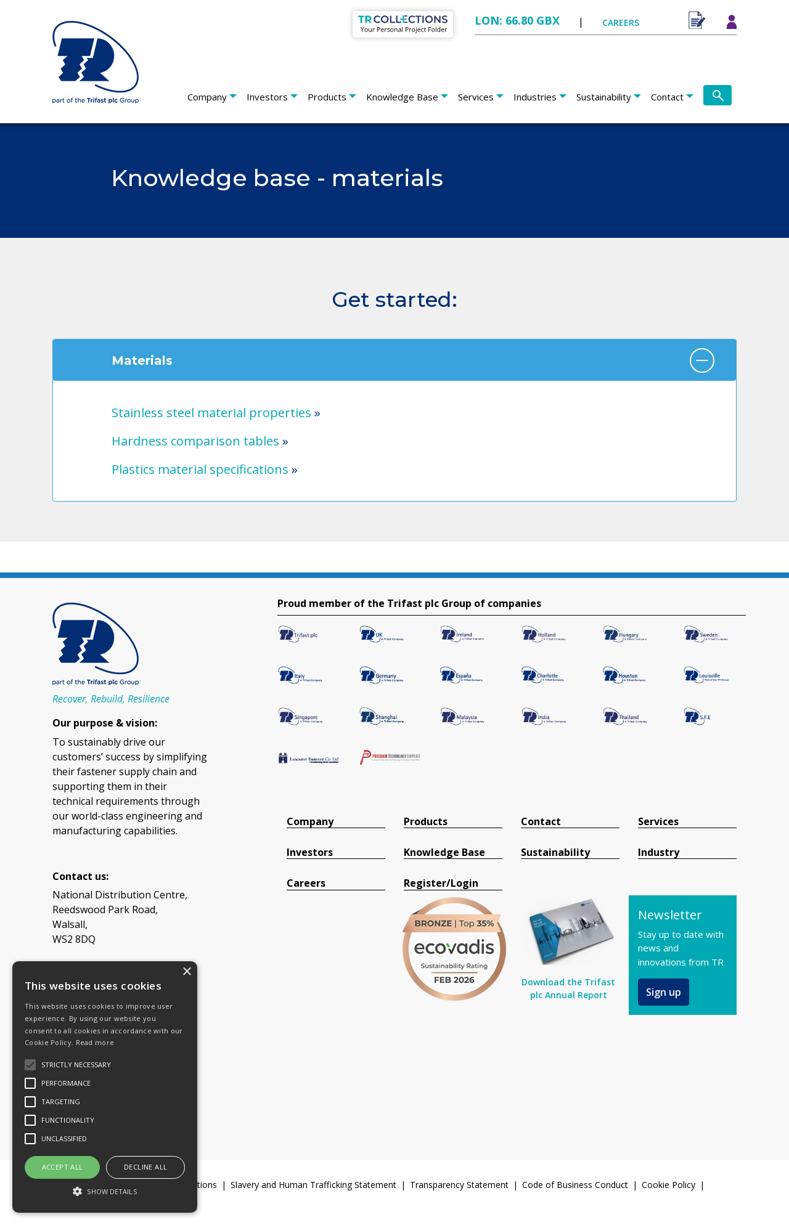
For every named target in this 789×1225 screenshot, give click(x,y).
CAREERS (620, 22)
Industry (658, 852)
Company (207, 97)
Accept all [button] (62, 1166)
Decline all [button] (145, 1166)
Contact (667, 97)
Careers (306, 883)
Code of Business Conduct (575, 1184)
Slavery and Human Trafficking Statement (313, 1184)
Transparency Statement (459, 1184)
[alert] (104, 1087)
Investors (267, 97)
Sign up (663, 992)
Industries (535, 97)
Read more (95, 1042)
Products (327, 97)
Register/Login (441, 883)
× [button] (186, 972)
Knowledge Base (402, 97)
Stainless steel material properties (211, 412)
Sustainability (603, 97)
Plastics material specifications (200, 469)
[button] (105, 1191)
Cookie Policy (668, 1184)
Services (476, 97)
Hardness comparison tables (195, 441)
